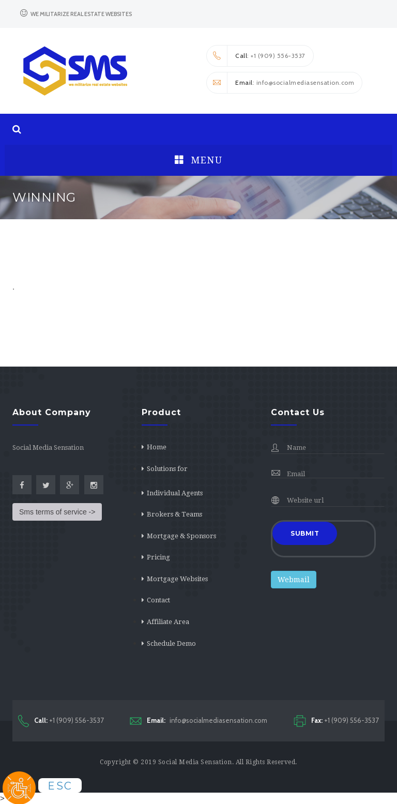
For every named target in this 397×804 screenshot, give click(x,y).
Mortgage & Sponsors (181, 536)
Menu (198, 160)
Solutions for (167, 469)
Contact (158, 600)
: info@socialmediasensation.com (280, 82)
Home (156, 447)
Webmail (294, 579)
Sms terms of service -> (57, 512)
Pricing (158, 557)
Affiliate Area (168, 622)
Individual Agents (175, 493)
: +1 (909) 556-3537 (256, 55)
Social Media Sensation (195, 762)
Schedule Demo (171, 643)
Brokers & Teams (174, 514)
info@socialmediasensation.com (198, 720)
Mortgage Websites (177, 579)
